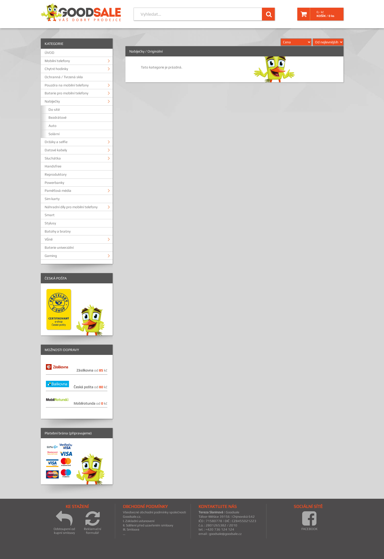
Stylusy (50, 223)
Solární (54, 134)
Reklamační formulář (92, 522)
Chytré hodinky (56, 69)
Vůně (49, 239)
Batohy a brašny (58, 231)
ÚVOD (49, 53)
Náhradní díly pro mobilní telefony (71, 207)
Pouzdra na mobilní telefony (66, 85)
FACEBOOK (309, 520)
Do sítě (54, 109)
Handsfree (53, 166)
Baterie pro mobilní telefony (66, 93)
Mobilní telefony (57, 61)
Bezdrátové (57, 117)
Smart (50, 215)
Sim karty (52, 199)
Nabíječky (52, 101)
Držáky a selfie (56, 142)
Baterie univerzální (59, 247)
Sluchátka (53, 158)
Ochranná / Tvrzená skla (64, 77)
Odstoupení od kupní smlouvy (64, 522)
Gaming (51, 256)
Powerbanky (54, 183)
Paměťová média (58, 190)
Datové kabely (56, 150)
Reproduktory (55, 174)
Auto (52, 126)
